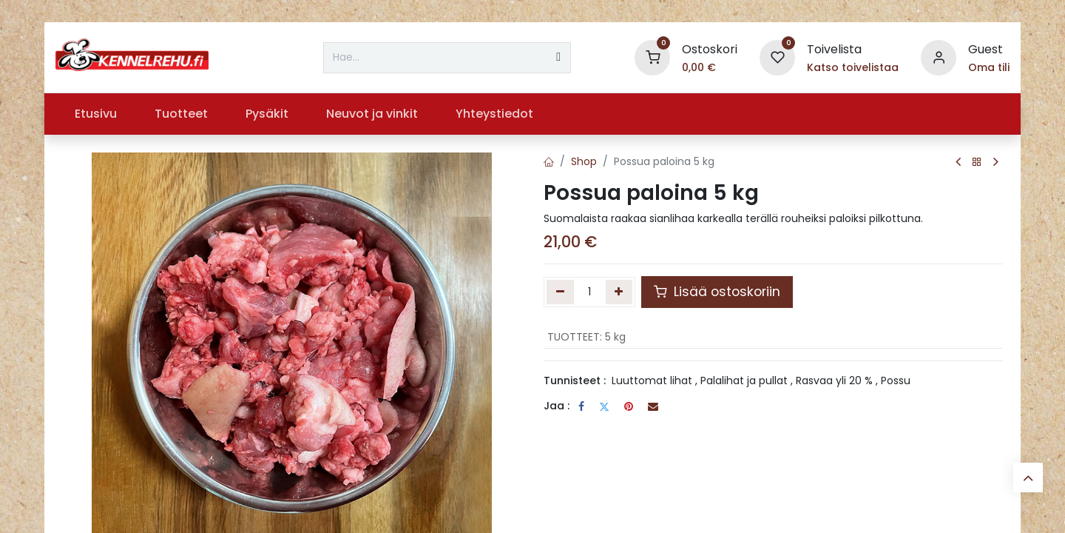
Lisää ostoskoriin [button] (717, 292)
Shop (584, 161)
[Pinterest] (628, 406)
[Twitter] (604, 406)
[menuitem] (95, 114)
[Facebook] (581, 406)
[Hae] (558, 58)
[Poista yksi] (560, 292)
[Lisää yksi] (619, 292)
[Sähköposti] (653, 406)
